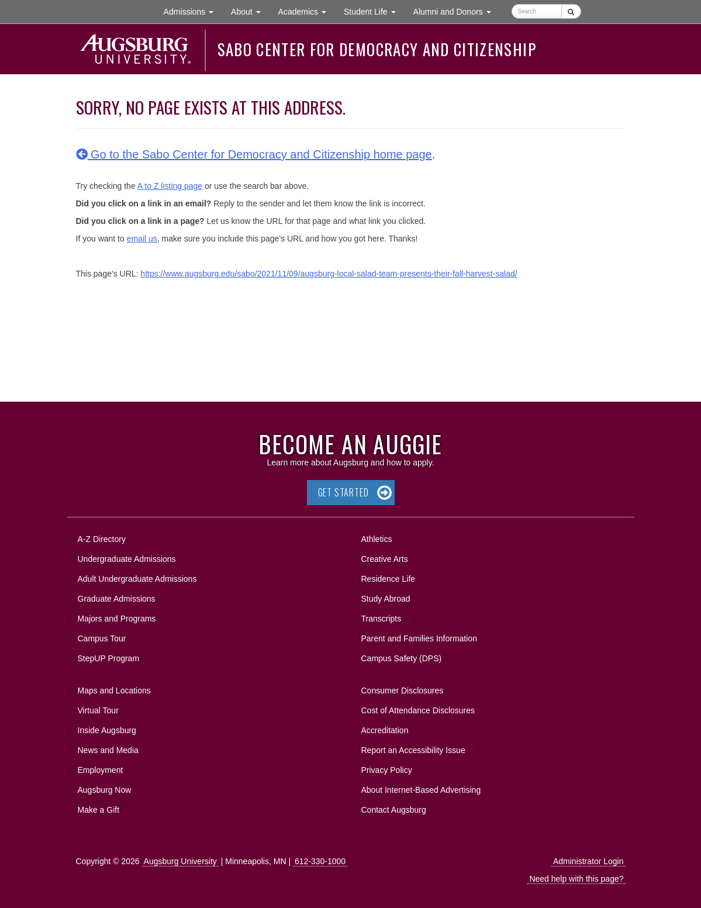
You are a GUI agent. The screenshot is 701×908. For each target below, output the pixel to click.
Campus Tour (102, 638)
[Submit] (571, 11)
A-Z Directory (102, 539)
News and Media (108, 750)
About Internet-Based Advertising (421, 790)
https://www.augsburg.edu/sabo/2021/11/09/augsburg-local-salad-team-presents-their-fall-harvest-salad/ (328, 273)
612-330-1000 (320, 861)
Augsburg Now (105, 790)
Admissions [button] (193, 10)
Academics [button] (306, 10)
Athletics (376, 539)
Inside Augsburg (107, 730)
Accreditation (385, 730)
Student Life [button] (374, 10)
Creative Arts (384, 559)
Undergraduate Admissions (127, 559)
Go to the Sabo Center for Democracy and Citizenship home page (254, 154)
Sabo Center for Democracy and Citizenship (376, 49)
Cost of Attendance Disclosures (418, 710)
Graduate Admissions (117, 598)
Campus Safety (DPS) (401, 658)
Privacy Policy (386, 770)
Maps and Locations (114, 690)
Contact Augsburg (393, 809)
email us (142, 238)
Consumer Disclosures (402, 690)
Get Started (343, 492)
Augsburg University (180, 861)
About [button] (250, 14)
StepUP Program (109, 658)
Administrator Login (588, 861)
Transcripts (381, 618)
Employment (100, 770)
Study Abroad (385, 598)
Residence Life (388, 579)
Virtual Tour (98, 710)
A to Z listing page (169, 186)
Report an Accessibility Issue (413, 750)
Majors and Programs (116, 616)
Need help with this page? (576, 878)
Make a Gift (99, 809)
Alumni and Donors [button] (456, 10)
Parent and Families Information (419, 638)
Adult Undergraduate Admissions (137, 579)
